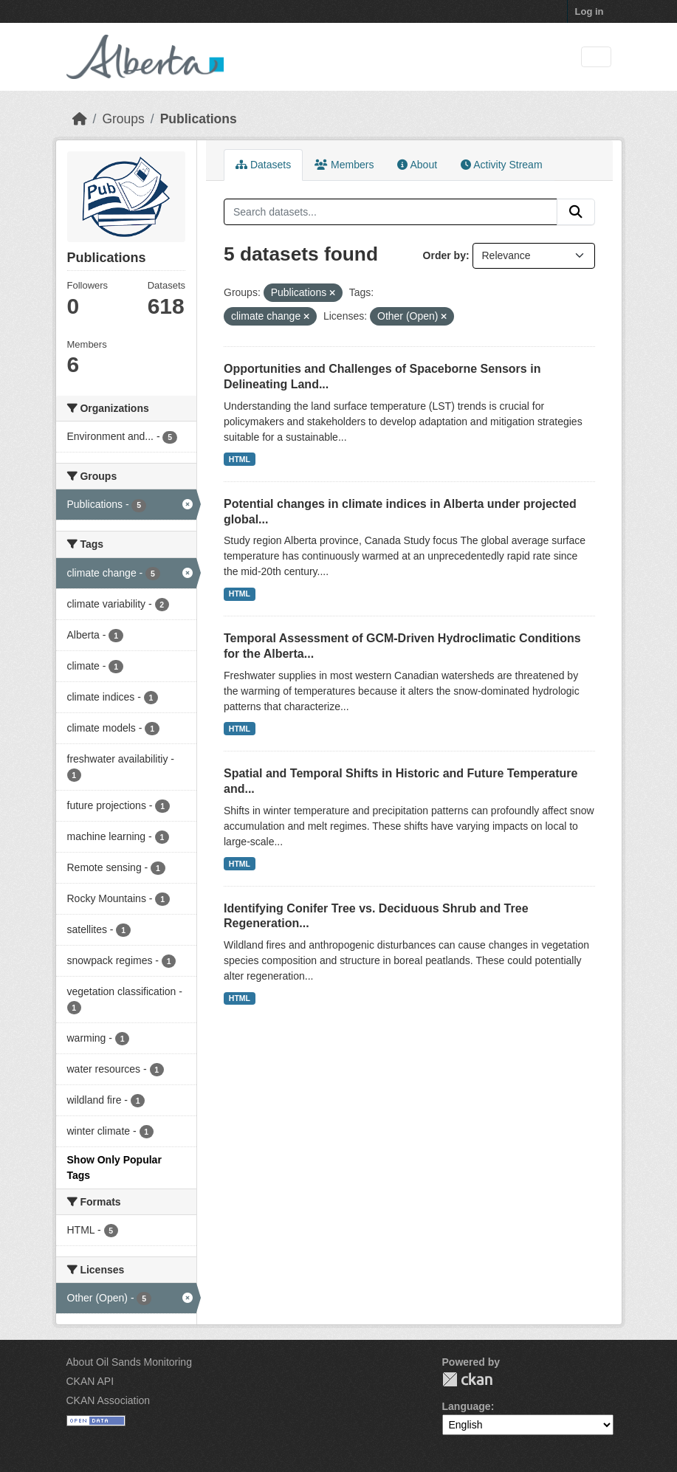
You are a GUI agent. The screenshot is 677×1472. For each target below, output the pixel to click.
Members (344, 165)
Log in (589, 11)
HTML (239, 459)
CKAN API (90, 1381)
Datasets (263, 165)
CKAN (467, 1379)
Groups (123, 118)
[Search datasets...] (390, 212)
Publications (198, 118)
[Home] (79, 118)
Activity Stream (501, 165)
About (417, 165)
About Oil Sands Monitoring (129, 1362)
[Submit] (576, 212)
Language (466, 1406)
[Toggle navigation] (596, 57)
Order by (444, 255)
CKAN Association (108, 1400)
